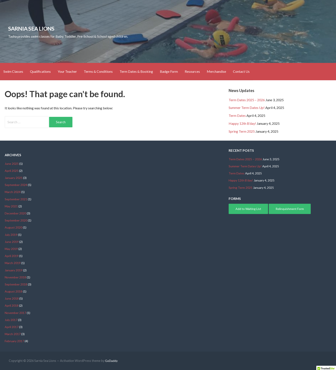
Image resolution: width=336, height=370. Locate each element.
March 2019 (13, 263)
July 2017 (11, 320)
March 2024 (13, 192)
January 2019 (13, 270)
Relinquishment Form (290, 209)
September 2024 (16, 185)
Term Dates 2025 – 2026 (247, 100)
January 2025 (13, 178)
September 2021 (16, 199)
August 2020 (13, 227)
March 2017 (13, 334)
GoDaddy (111, 361)
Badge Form (169, 71)
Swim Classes (13, 71)
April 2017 (11, 327)
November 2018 (15, 277)
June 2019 (12, 242)
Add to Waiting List (248, 209)
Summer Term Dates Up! (247, 108)
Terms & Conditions (98, 71)
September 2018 (16, 284)
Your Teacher (67, 71)
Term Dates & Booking (136, 71)
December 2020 (15, 213)
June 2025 (12, 163)
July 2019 (11, 234)
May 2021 (11, 206)
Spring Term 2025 (242, 131)
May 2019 (11, 249)
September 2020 (16, 220)
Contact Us (241, 71)
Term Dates (237, 115)
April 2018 (11, 305)
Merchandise (216, 71)
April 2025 (11, 170)
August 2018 (13, 291)
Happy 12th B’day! (242, 123)
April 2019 (11, 256)
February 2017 (14, 341)
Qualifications (40, 71)
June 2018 (12, 298)
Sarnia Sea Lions (31, 28)
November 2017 (15, 313)
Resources (192, 71)
